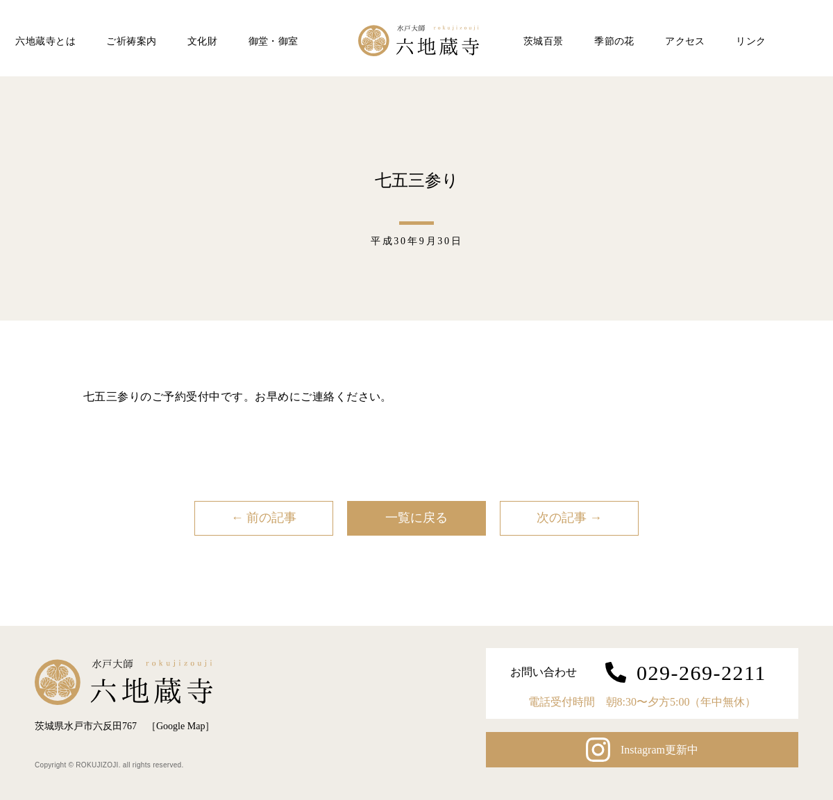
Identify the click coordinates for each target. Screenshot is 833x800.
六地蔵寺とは (45, 41)
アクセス (685, 41)
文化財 (202, 41)
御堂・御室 (273, 41)
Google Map (180, 726)
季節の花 (614, 41)
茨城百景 (543, 41)
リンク (751, 41)
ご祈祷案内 (131, 41)
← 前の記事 (264, 518)
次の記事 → (570, 518)
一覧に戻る (416, 518)
